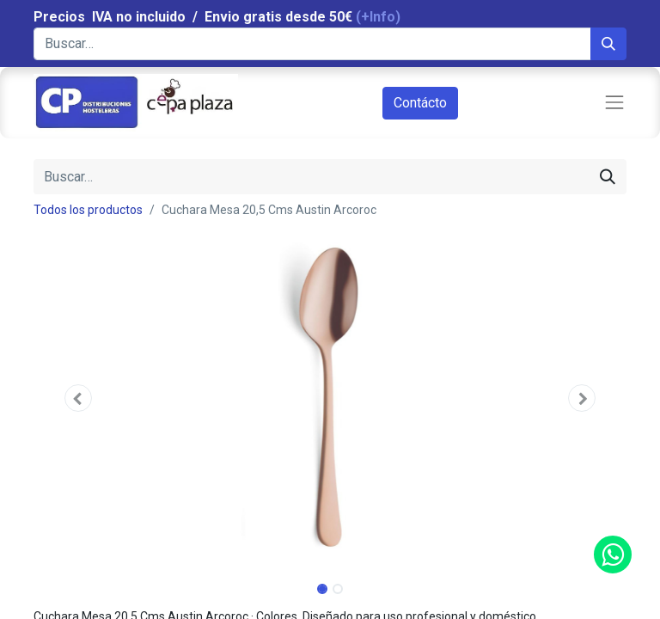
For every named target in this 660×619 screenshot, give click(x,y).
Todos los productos (88, 210)
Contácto (420, 103)
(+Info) (378, 17)
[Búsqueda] (608, 44)
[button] (78, 398)
